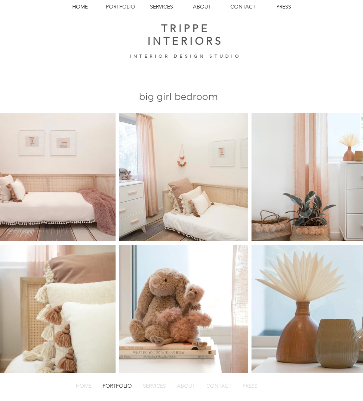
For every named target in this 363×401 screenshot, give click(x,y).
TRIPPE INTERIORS (185, 35)
